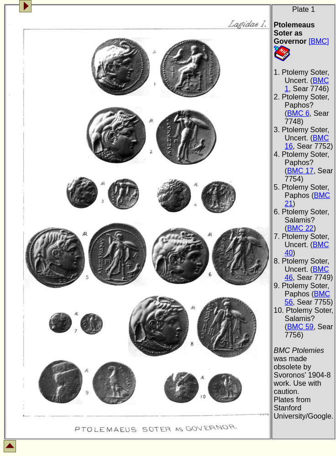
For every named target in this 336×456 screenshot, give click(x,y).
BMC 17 (300, 171)
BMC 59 (300, 327)
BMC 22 (300, 228)
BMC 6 (298, 113)
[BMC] (319, 41)
